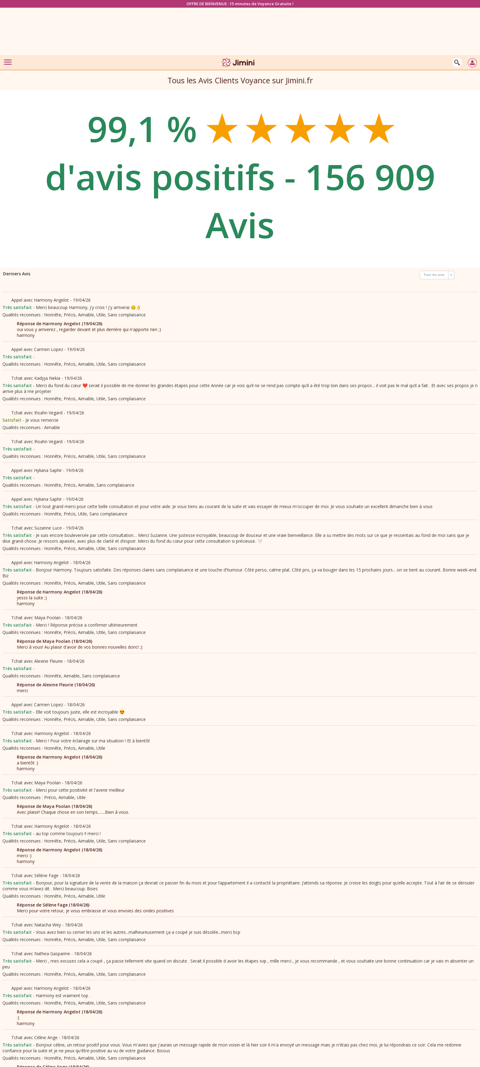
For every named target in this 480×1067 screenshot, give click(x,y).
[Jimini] (238, 68)
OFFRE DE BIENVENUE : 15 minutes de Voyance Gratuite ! (240, 3)
